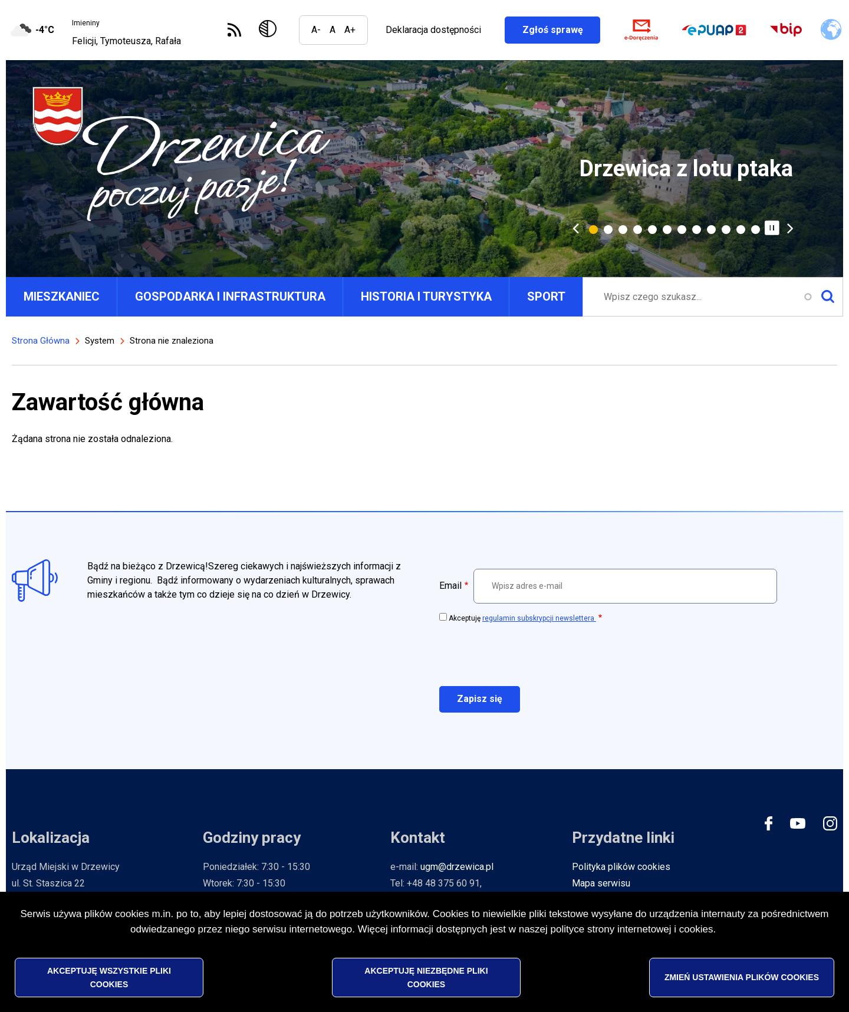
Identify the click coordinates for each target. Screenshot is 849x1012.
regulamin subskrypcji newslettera (539, 618)
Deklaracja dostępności (433, 29)
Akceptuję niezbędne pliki (426, 978)
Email (450, 585)
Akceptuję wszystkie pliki (109, 978)
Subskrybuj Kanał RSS (234, 30)
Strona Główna (41, 340)
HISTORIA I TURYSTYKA (426, 296)
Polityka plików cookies (621, 866)
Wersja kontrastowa (270, 30)
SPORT (546, 296)
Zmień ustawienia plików (741, 978)
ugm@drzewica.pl (456, 866)
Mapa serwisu (601, 883)
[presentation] (528, 654)
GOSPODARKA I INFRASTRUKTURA (230, 296)
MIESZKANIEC (62, 296)
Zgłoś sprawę (561, 29)
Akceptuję (522, 618)
